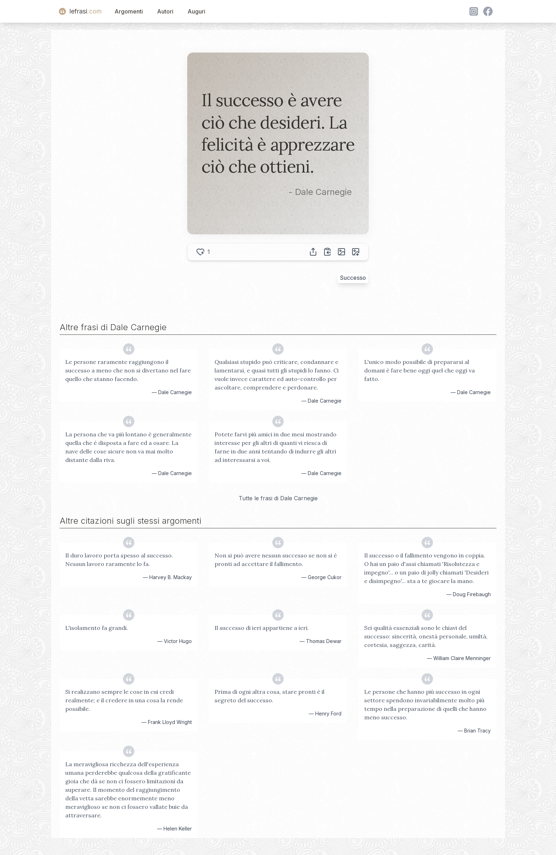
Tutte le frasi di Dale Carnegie (278, 498)
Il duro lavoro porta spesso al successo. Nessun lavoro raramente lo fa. (119, 559)
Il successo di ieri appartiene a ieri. (262, 627)
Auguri (196, 11)
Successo (353, 277)
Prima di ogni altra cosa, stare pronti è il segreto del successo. (269, 696)
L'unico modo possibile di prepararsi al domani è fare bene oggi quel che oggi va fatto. (419, 370)
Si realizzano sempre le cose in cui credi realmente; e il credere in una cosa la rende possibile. (124, 700)
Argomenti (129, 11)
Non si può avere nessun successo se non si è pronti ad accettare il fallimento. (276, 559)
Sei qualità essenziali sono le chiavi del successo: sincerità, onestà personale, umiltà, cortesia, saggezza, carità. (426, 636)
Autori (165, 11)
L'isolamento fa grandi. (96, 627)
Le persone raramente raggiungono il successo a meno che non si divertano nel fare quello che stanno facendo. (128, 370)
